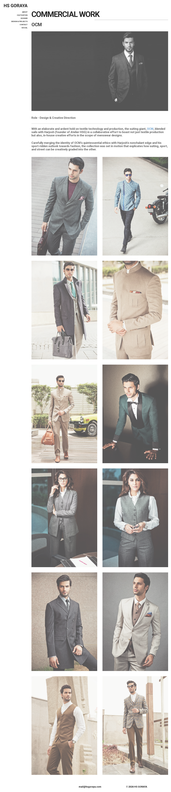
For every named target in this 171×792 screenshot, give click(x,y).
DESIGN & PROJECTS (19, 21)
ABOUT (25, 12)
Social (24, 28)
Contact (24, 25)
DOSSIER (24, 18)
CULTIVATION (22, 15)
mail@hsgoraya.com (90, 786)
